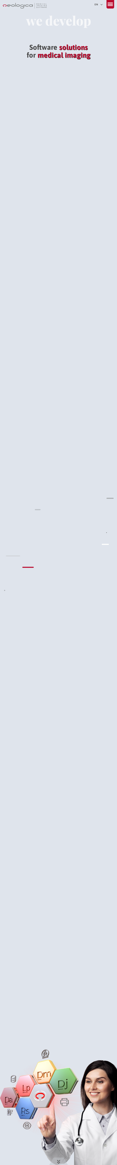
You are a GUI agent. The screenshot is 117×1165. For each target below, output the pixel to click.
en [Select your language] (99, 4)
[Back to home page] (25, 7)
